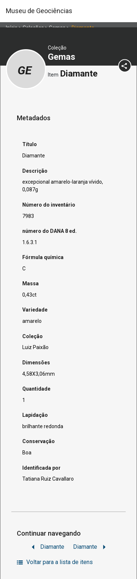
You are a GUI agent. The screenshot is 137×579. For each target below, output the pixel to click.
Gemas (62, 57)
